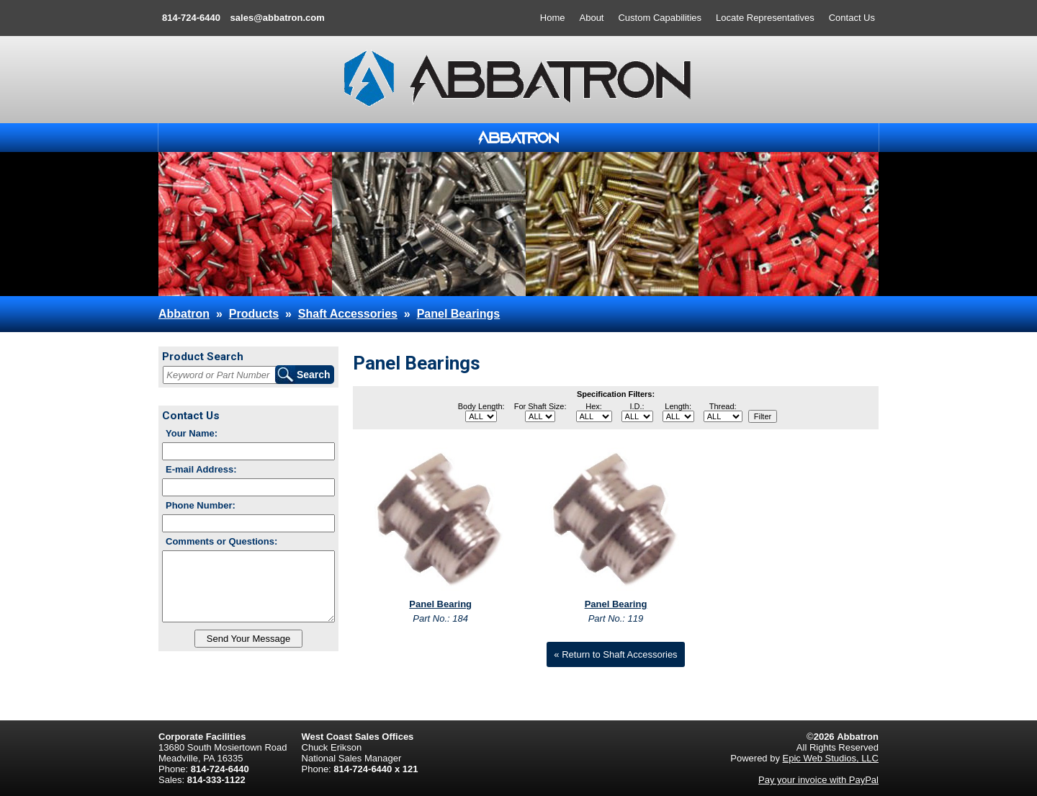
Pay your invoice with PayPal (818, 779)
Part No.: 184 (440, 618)
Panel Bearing (440, 604)
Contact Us (852, 17)
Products (254, 314)
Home (552, 17)
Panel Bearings (458, 314)
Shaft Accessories (348, 314)
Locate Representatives (765, 17)
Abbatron (184, 314)
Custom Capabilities (659, 17)
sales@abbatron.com (277, 17)
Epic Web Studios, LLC (831, 758)
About (592, 17)
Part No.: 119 (616, 618)
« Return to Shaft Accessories (615, 654)
